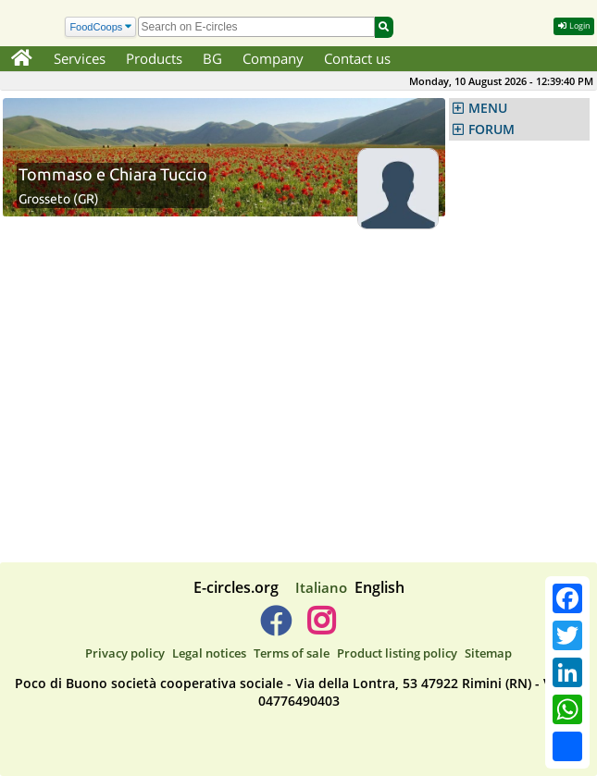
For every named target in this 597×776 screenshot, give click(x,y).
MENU (487, 108)
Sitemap (488, 653)
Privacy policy (125, 653)
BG (212, 58)
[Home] (22, 59)
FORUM (491, 129)
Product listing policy (397, 653)
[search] (256, 27)
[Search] (100, 27)
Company (273, 58)
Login (574, 25)
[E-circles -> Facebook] (275, 628)
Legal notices (209, 653)
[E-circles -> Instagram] (322, 628)
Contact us (357, 58)
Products (154, 58)
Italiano (321, 587)
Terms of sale (292, 653)
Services (80, 58)
